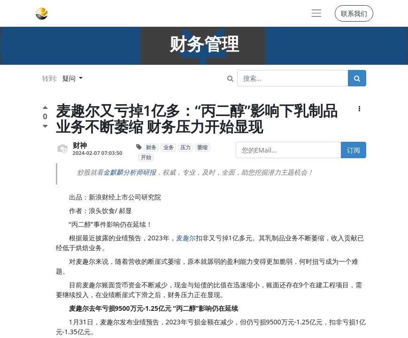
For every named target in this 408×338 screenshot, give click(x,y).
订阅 (353, 150)
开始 (146, 157)
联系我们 (354, 13)
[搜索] (357, 78)
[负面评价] (45, 126)
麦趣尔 (186, 237)
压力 (185, 147)
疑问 (69, 78)
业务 (168, 147)
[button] (359, 108)
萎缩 (202, 147)
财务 (151, 147)
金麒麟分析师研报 (129, 172)
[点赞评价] (45, 109)
